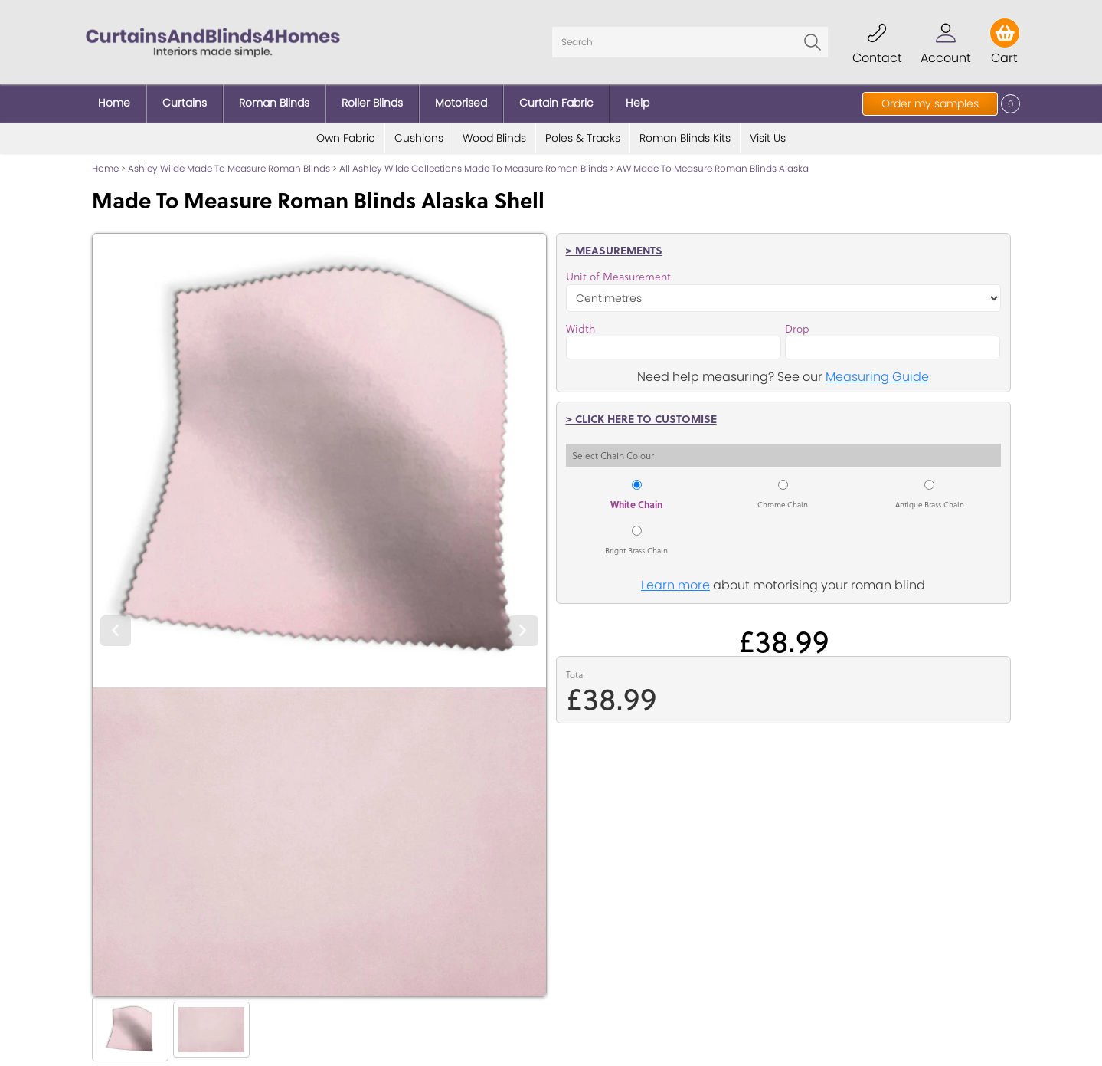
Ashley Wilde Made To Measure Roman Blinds (229, 168)
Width (580, 328)
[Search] (690, 42)
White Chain (636, 504)
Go (812, 42)
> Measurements (614, 249)
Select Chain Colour (613, 455)
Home (105, 168)
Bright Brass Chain (636, 550)
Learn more (675, 585)
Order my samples (930, 103)
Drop (797, 328)
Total (575, 674)
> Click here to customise (641, 418)
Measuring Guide (877, 376)
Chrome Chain (782, 504)
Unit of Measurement (618, 276)
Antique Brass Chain (929, 504)
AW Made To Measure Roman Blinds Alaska (712, 168)
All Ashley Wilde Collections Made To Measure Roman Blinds (473, 168)
